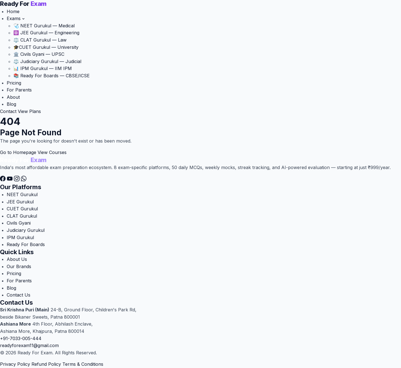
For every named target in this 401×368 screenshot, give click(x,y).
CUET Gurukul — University (46, 47)
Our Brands (19, 266)
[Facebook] (3, 179)
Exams (16, 18)
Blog (11, 104)
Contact (8, 111)
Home (13, 11)
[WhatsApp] (23, 179)
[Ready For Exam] (23, 4)
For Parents (19, 90)
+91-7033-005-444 (20, 338)
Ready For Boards (26, 244)
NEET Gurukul (22, 194)
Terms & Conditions (82, 364)
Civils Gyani (19, 223)
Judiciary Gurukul (26, 230)
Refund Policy (46, 364)
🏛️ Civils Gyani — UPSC (38, 54)
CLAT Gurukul (22, 216)
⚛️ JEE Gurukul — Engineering (46, 32)
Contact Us (18, 295)
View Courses (52, 152)
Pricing (14, 83)
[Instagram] (17, 179)
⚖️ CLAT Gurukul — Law (40, 40)
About (13, 97)
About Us (17, 259)
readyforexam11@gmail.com (29, 345)
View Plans (29, 111)
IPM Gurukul (20, 237)
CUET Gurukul (22, 208)
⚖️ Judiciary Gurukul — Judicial (47, 61)
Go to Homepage (18, 152)
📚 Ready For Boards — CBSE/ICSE (51, 75)
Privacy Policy (15, 364)
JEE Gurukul (20, 202)
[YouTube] (10, 179)
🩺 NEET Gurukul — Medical (44, 25)
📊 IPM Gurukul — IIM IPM (42, 68)
